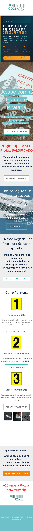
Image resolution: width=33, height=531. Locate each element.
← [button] (1, 426)
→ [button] (32, 426)
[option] (16, 416)
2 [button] (18, 442)
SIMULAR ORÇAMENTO (16, 279)
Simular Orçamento (16, 367)
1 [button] (15, 442)
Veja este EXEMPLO (25, 361)
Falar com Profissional (16, 178)
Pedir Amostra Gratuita (16, 132)
